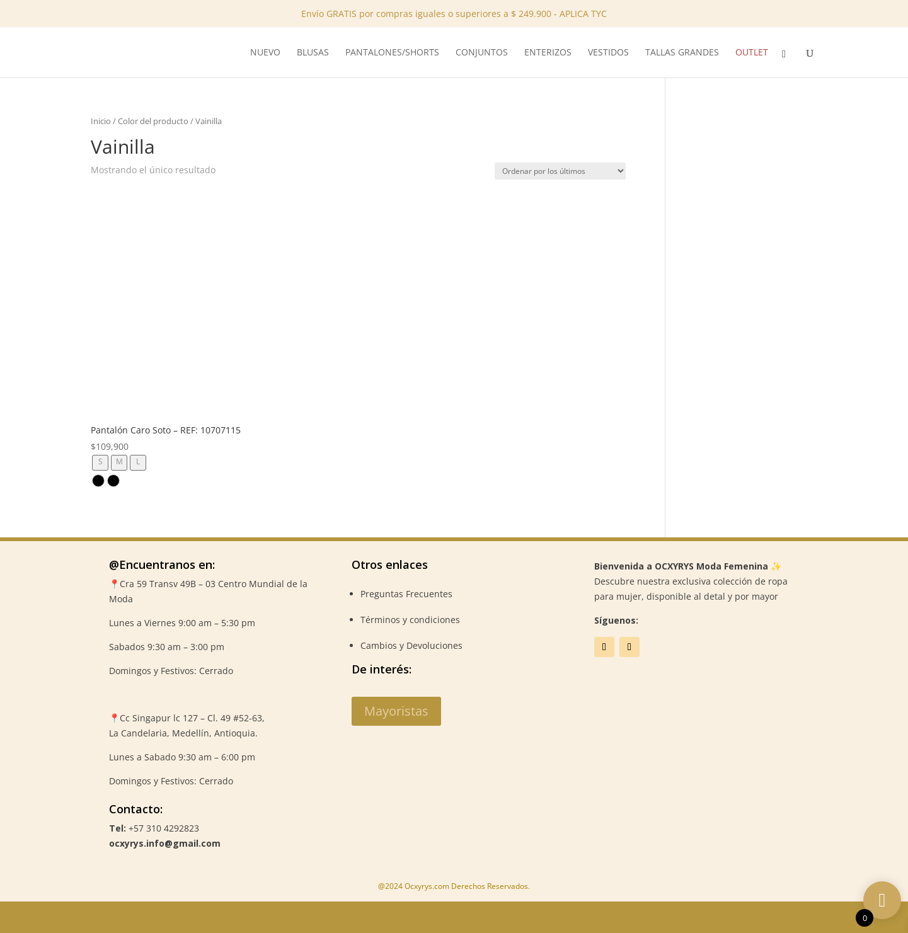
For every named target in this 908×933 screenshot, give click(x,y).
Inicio (101, 121)
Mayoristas (396, 710)
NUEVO (265, 53)
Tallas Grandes (682, 53)
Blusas (313, 53)
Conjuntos (482, 53)
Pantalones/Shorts (392, 53)
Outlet (751, 53)
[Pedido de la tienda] (560, 171)
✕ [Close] (894, 39)
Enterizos (548, 53)
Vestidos (608, 53)
